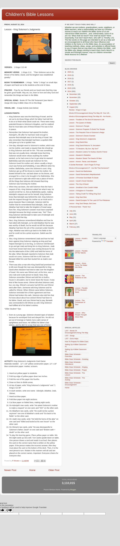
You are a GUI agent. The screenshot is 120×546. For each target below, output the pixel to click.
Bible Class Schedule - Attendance (73, 363)
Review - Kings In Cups (77, 110)
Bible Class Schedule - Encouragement (73, 384)
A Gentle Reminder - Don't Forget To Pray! (84, 165)
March (71, 224)
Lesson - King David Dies (78, 142)
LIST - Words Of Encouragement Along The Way (76, 332)
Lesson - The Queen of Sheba (80, 123)
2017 (69, 82)
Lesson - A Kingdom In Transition (81, 191)
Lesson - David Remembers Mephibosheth (84, 174)
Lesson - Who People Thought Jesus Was (81, 315)
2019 (69, 75)
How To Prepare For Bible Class (76, 341)
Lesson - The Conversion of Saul (80, 302)
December (73, 94)
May (71, 217)
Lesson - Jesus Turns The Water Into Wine (81, 265)
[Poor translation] (9, 510)
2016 (69, 85)
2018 (69, 78)
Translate (107, 241)
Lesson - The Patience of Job (80, 277)
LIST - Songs (70, 336)
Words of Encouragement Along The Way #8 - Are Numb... (90, 116)
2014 (69, 91)
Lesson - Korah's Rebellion (81, 239)
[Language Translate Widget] (104, 238)
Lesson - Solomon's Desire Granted (82, 136)
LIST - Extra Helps (71, 339)
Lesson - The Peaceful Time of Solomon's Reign (86, 132)
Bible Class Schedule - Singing (76, 367)
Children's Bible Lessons (30, 14)
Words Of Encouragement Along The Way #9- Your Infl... (89, 113)
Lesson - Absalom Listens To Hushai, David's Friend (88, 152)
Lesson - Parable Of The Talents (81, 252)
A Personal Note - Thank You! (80, 207)
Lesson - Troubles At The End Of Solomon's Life (86, 119)
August (72, 107)
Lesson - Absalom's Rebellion (80, 155)
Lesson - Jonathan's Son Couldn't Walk (83, 187)
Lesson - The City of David (79, 184)
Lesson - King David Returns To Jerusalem (84, 145)
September (73, 104)
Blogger (73, 490)
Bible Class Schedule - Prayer (76, 370)
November (73, 97)
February (73, 227)
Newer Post (10, 470)
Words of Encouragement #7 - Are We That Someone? (89, 168)
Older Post (53, 470)
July (71, 211)
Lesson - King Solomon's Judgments (82, 139)
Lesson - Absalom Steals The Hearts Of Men (85, 158)
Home (32, 470)
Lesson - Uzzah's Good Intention (81, 181)
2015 (69, 88)
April (71, 220)
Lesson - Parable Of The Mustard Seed (81, 290)
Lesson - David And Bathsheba (80, 171)
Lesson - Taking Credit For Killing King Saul (85, 194)
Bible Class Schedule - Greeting (76, 359)
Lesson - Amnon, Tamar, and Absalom (83, 161)
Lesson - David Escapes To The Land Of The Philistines (89, 200)
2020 (69, 72)
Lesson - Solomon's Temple (79, 126)
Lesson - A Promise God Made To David (83, 178)
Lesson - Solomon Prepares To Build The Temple (87, 129)
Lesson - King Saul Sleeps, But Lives (82, 203)
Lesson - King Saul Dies (78, 197)
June (71, 214)
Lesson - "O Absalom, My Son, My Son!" (84, 149)
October (72, 101)
